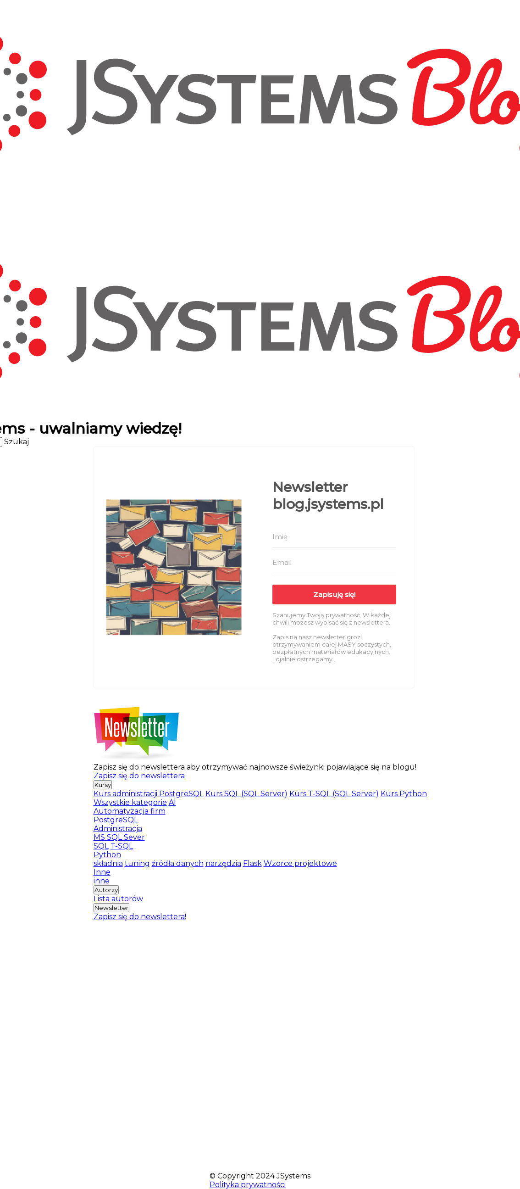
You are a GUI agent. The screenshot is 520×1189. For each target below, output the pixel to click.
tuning (137, 863)
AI (172, 802)
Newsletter (111, 907)
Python (107, 854)
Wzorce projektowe (300, 863)
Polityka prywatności (248, 1184)
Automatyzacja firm (130, 811)
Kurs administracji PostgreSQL (149, 793)
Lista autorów (118, 898)
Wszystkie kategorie (130, 802)
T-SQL (122, 846)
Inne (102, 872)
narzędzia (223, 863)
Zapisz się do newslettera (139, 775)
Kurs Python (404, 793)
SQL (101, 846)
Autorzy (106, 889)
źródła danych (178, 863)
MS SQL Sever (119, 837)
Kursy (102, 784)
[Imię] (334, 536)
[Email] (334, 562)
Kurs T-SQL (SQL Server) (334, 793)
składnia (108, 863)
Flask (252, 863)
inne (102, 880)
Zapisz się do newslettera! (140, 916)
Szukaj (16, 441)
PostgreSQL (116, 819)
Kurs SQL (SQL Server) (246, 793)
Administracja (118, 828)
